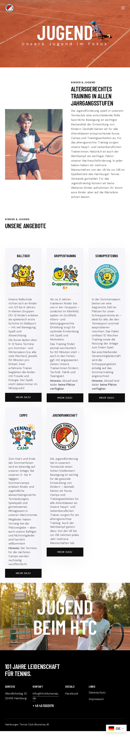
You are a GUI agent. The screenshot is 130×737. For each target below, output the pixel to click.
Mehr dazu (23, 397)
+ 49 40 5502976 (43, 706)
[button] (123, 8)
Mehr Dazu (65, 397)
